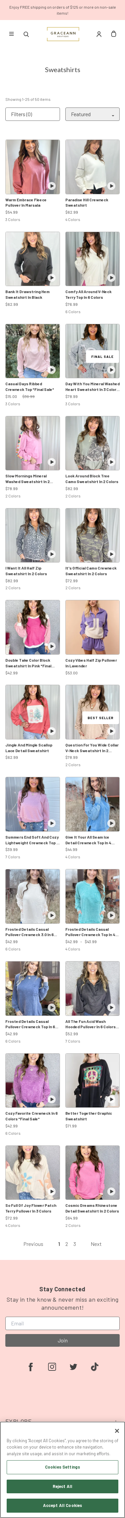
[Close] (117, 1431)
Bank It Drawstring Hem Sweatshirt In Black (27, 294)
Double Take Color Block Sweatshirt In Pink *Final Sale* (28, 663)
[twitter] (73, 1367)
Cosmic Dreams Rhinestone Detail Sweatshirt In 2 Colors (92, 1208)
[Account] (99, 34)
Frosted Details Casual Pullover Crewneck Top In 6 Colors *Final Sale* (30, 1024)
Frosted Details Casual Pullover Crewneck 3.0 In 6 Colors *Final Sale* (29, 932)
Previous (33, 1244)
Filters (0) (21, 114)
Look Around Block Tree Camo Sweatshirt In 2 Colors (91, 478)
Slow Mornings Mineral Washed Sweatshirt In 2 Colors (27, 478)
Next (96, 1244)
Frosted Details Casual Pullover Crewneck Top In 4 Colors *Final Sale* (90, 932)
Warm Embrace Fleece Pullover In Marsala (26, 202)
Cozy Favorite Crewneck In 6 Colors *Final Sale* (31, 1116)
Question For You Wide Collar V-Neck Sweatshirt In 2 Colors (92, 747)
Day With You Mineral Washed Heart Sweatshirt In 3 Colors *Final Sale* (92, 386)
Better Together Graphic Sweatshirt (88, 1116)
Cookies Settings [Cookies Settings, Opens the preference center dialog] (62, 1467)
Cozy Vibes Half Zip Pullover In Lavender (91, 663)
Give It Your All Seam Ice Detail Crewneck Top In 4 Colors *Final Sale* (88, 840)
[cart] (114, 34)
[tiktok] (95, 1367)
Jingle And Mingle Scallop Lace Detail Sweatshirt (28, 747)
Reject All (62, 1486)
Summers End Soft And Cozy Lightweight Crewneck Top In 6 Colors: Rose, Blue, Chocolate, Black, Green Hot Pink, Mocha (32, 840)
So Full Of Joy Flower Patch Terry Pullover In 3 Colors (30, 1208)
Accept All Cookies (62, 1505)
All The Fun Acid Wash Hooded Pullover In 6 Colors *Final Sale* (90, 1024)
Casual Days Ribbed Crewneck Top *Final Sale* (29, 386)
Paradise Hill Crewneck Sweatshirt (86, 202)
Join (63, 1340)
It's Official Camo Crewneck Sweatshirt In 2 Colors (91, 571)
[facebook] (31, 1367)
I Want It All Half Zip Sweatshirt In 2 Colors (26, 571)
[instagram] (52, 1367)
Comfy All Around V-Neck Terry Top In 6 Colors (88, 294)
